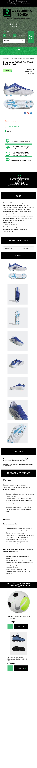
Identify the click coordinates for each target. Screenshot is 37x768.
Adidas (25, 248)
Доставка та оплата (22, 1)
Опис (19, 177)
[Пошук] (14, 41)
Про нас (11, 1)
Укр (5, 31)
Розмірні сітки (25, 3)
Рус (8, 31)
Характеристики (19, 179)
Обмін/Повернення (13, 3)
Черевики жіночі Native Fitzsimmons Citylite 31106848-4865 (17, 659)
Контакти (18, 5)
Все (20, 175)
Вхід (7, 35)
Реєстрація (19, 35)
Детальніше (19, 626)
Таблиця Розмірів (13, 126)
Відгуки (19, 183)
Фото (19, 181)
